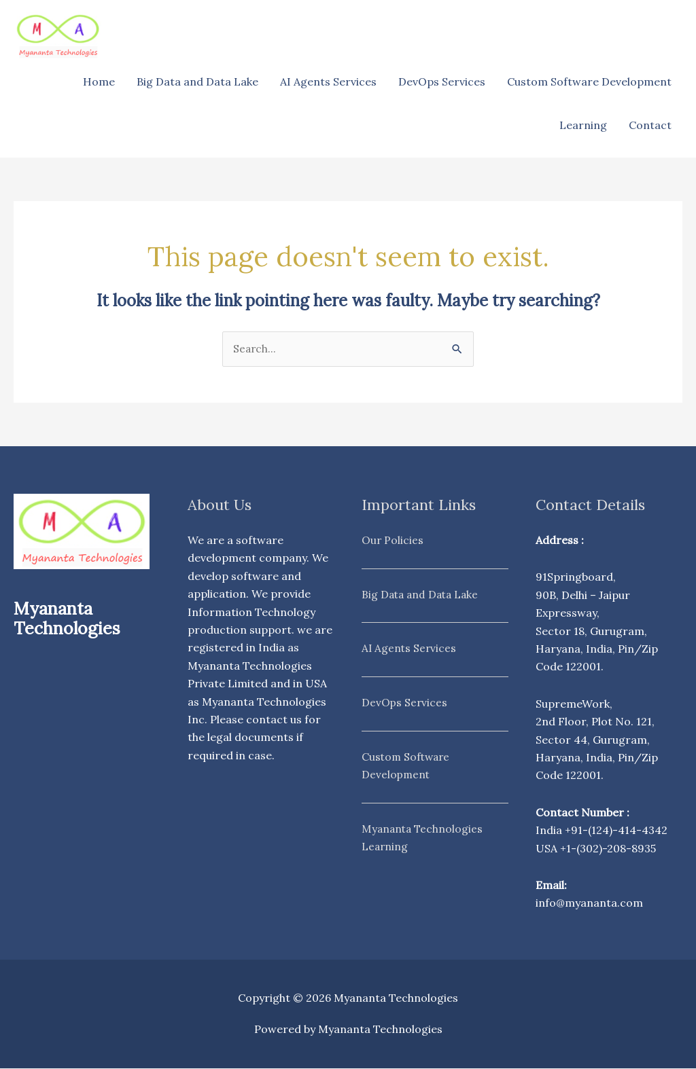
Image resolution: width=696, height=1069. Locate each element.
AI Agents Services (328, 81)
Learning (583, 125)
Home (99, 81)
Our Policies (393, 540)
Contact (650, 125)
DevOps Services (441, 81)
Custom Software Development (589, 81)
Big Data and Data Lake (197, 81)
